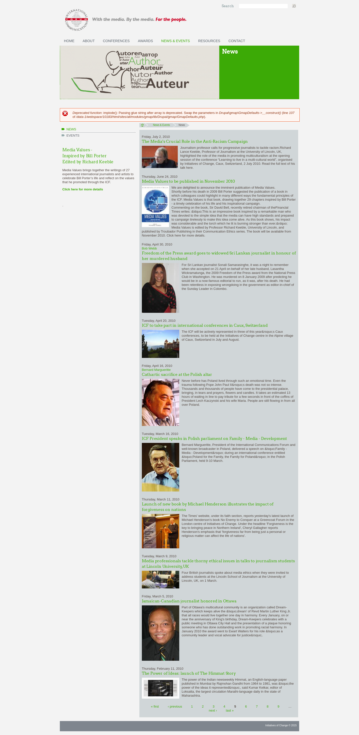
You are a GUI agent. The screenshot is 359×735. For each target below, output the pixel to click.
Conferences (116, 41)
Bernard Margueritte (156, 370)
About (89, 41)
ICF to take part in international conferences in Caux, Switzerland (205, 325)
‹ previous (175, 706)
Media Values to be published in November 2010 (188, 181)
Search (228, 6)
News (71, 129)
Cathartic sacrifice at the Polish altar (177, 374)
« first (155, 706)
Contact (236, 41)
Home (69, 41)
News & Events (175, 41)
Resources (209, 41)
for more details (90, 189)
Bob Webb (149, 248)
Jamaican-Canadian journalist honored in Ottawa (189, 601)
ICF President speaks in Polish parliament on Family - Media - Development (214, 438)
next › (213, 710)
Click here (70, 189)
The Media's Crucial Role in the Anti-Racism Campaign (195, 141)
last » (230, 710)
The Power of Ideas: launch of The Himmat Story (189, 673)
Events (73, 135)
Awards (145, 41)
